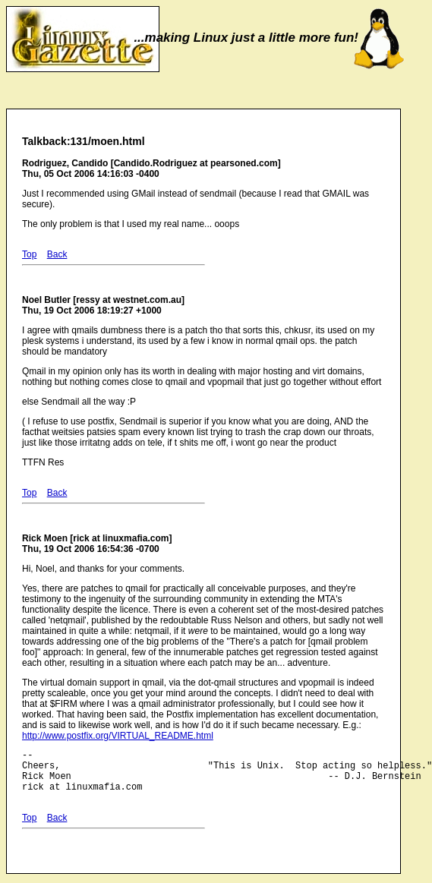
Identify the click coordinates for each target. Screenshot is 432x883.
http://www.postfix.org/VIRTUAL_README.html (117, 735)
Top (29, 254)
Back (57, 254)
